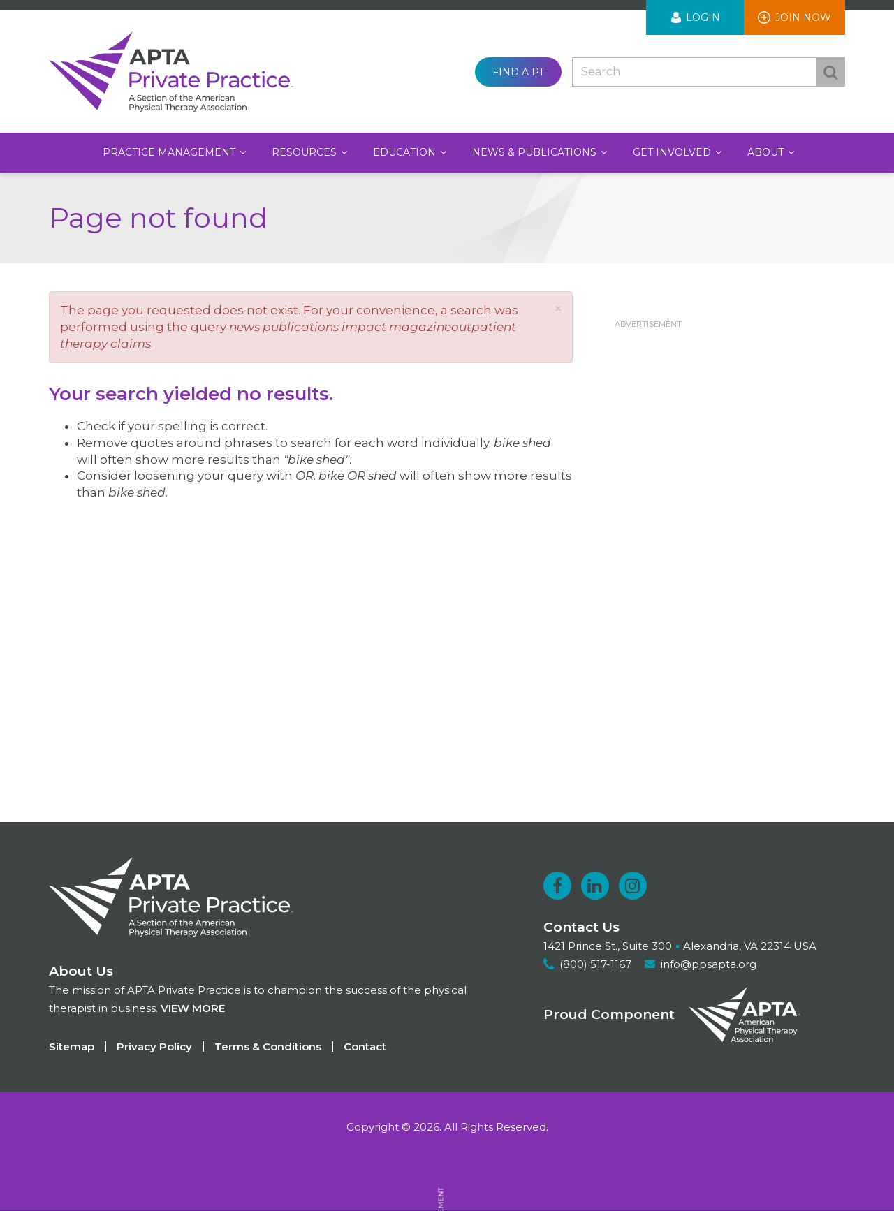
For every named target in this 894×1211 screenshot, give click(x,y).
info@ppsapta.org (708, 964)
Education (406, 152)
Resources (305, 152)
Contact (365, 1046)
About (766, 152)
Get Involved (673, 152)
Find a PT (518, 72)
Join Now (803, 17)
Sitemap (71, 1046)
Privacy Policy (154, 1046)
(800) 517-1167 (595, 964)
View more (193, 1008)
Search (830, 72)
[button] (558, 308)
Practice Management (170, 152)
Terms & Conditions (267, 1046)
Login (703, 17)
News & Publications (535, 152)
